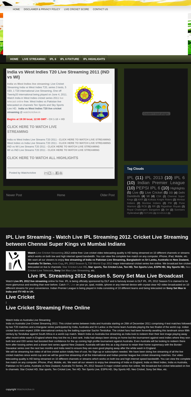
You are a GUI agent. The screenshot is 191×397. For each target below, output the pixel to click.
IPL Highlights (94, 59)
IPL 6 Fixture (69, 59)
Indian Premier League (161, 182)
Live (135, 192)
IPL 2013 (154, 177)
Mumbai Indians (151, 203)
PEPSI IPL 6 (148, 187)
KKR (140, 199)
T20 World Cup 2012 (100, 263)
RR (154, 206)
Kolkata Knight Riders (160, 199)
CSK (158, 196)
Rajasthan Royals (171, 206)
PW (170, 203)
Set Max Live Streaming (75, 270)
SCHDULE (162, 213)
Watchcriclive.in (25, 389)
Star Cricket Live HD (74, 267)
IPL (130, 177)
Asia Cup (57, 263)
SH (167, 209)
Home (16, 9)
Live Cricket (154, 192)
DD (171, 192)
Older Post (107, 195)
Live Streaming (34, 59)
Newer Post (14, 195)
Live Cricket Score (76, 9)
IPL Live (70, 284)
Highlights (177, 188)
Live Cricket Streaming (50, 252)
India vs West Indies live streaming (28, 83)
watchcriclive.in (31, 112)
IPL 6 (53, 59)
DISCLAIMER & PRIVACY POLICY (42, 9)
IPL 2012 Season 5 (76, 263)
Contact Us (100, 9)
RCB (144, 206)
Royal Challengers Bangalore (143, 209)
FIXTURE (148, 213)
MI (148, 196)
